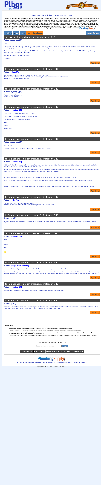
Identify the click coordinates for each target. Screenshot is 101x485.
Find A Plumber (39, 351)
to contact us (83, 362)
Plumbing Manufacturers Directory (58, 351)
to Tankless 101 (50, 362)
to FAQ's (19, 362)
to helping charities (73, 362)
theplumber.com (77, 351)
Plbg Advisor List (26, 351)
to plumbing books (40, 362)
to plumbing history (61, 362)
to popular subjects (28, 362)
